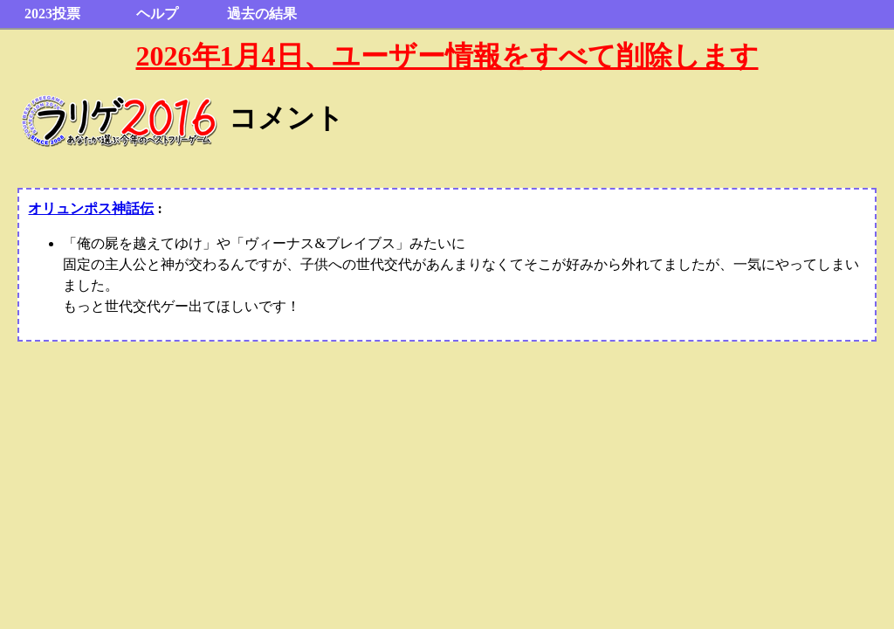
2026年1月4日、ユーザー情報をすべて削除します (447, 56)
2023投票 (52, 13)
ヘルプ (157, 13)
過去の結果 (262, 13)
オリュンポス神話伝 (91, 208)
